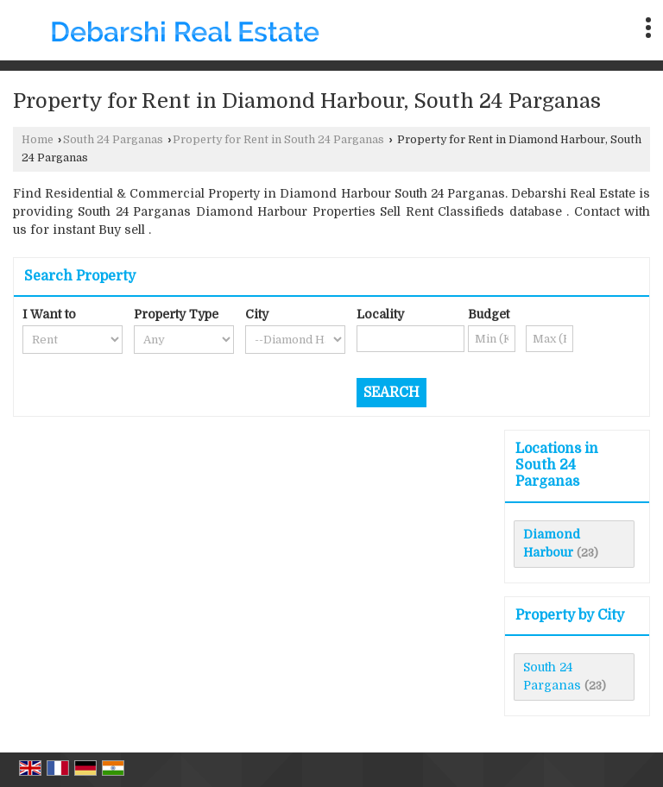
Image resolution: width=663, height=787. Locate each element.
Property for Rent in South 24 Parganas (278, 140)
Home (38, 140)
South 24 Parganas (113, 140)
